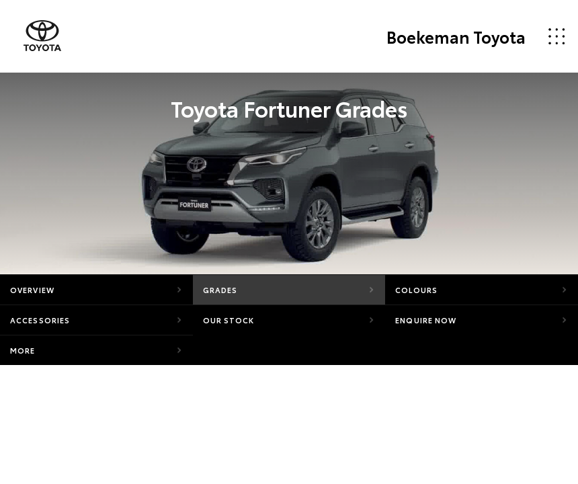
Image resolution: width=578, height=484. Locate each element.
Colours (416, 289)
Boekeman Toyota (456, 36)
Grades (220, 289)
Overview (32, 289)
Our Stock (229, 320)
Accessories (40, 320)
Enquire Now (425, 320)
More (22, 350)
